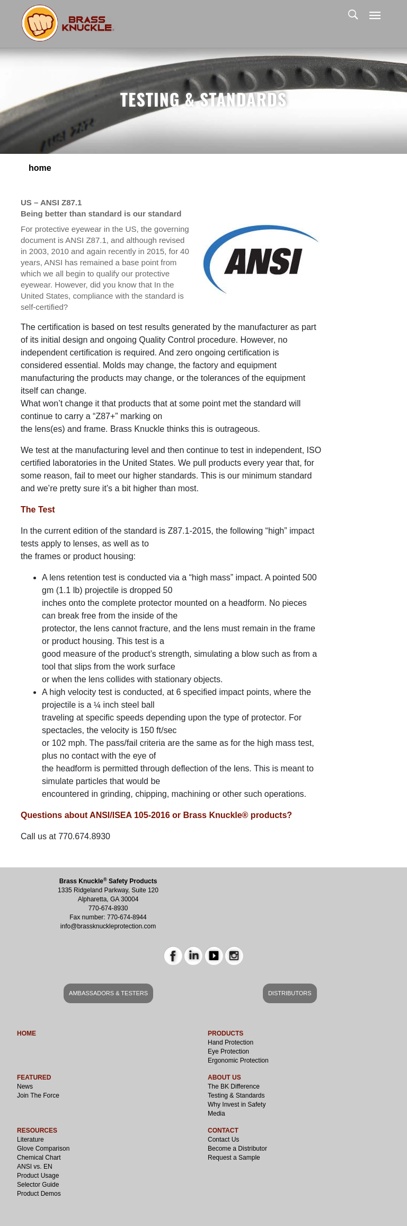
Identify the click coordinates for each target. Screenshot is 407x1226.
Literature (30, 1139)
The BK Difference (234, 1086)
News (25, 1086)
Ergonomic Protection (238, 1060)
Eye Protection (228, 1051)
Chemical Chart (39, 1157)
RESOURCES (37, 1130)
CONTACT (223, 1130)
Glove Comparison (43, 1148)
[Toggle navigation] (375, 16)
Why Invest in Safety (237, 1104)
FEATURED (34, 1077)
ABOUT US (224, 1077)
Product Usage (38, 1175)
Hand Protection (230, 1042)
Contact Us (223, 1139)
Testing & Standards (236, 1095)
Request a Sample (234, 1157)
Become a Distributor (237, 1148)
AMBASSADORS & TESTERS (108, 993)
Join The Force (38, 1095)
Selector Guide (38, 1184)
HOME (26, 1033)
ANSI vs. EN (34, 1166)
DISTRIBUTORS (290, 993)
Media (216, 1113)
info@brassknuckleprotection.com (108, 926)
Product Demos (39, 1193)
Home (40, 167)
